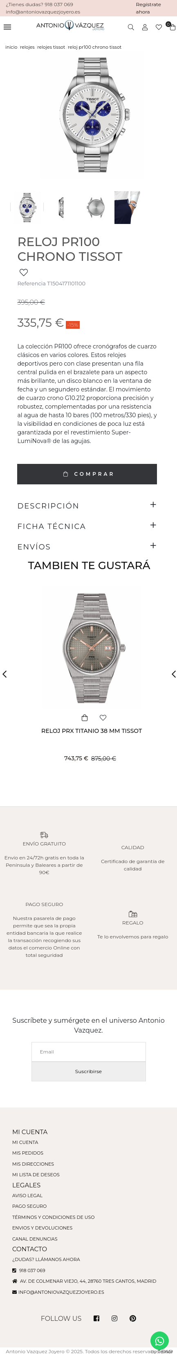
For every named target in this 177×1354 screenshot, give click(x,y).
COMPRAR (87, 474)
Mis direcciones (33, 1164)
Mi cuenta (25, 1142)
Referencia (31, 283)
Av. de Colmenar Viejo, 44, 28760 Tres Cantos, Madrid (84, 1281)
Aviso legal (27, 1195)
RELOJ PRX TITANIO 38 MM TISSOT (91, 731)
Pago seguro (29, 1206)
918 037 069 (28, 1270)
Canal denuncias (35, 1239)
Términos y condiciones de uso (53, 1217)
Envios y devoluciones (42, 1228)
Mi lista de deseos (36, 1175)
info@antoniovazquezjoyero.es (61, 1292)
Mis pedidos (27, 1153)
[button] (7, 674)
